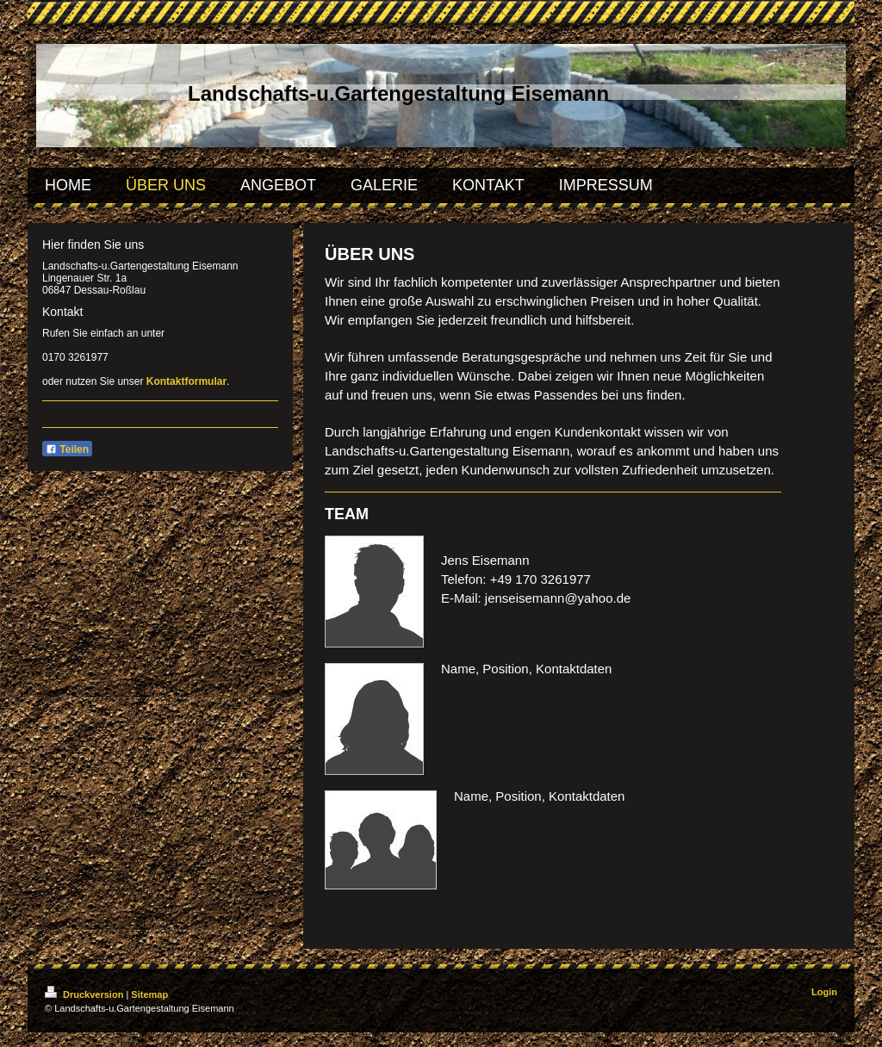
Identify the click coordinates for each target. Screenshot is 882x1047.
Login (824, 992)
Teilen (67, 449)
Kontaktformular (186, 381)
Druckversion (85, 994)
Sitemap (149, 994)
